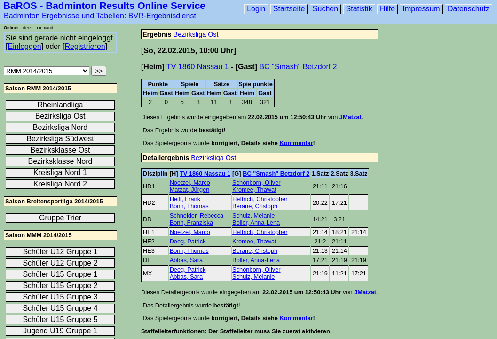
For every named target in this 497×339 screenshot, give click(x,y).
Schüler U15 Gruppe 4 (60, 308)
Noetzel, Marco (190, 182)
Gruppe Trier (60, 218)
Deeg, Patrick (188, 241)
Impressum (421, 9)
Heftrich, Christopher (259, 198)
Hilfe (387, 9)
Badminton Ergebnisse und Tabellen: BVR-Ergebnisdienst (100, 16)
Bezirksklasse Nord (60, 161)
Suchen (325, 9)
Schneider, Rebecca (197, 215)
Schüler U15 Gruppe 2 (60, 286)
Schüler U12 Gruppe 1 (60, 252)
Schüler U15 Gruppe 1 (60, 274)
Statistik (359, 9)
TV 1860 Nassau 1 (197, 67)
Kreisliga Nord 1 (60, 173)
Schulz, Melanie (253, 215)
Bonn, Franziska (191, 222)
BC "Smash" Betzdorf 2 (298, 67)
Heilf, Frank (185, 198)
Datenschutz (468, 9)
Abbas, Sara (186, 260)
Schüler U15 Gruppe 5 (60, 319)
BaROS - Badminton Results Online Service (104, 5)
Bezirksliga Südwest (60, 139)
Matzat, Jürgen (190, 189)
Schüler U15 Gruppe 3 (60, 297)
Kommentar (296, 142)
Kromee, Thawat (254, 189)
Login (256, 9)
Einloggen (24, 46)
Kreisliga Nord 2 (60, 184)
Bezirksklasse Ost (60, 150)
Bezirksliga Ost (196, 34)
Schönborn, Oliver (256, 182)
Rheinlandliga (60, 105)
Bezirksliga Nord (60, 127)
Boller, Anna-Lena (256, 222)
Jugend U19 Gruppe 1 (60, 331)
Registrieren (84, 46)
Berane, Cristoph (254, 206)
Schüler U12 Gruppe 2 (60, 263)
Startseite (289, 9)
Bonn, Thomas (189, 206)
